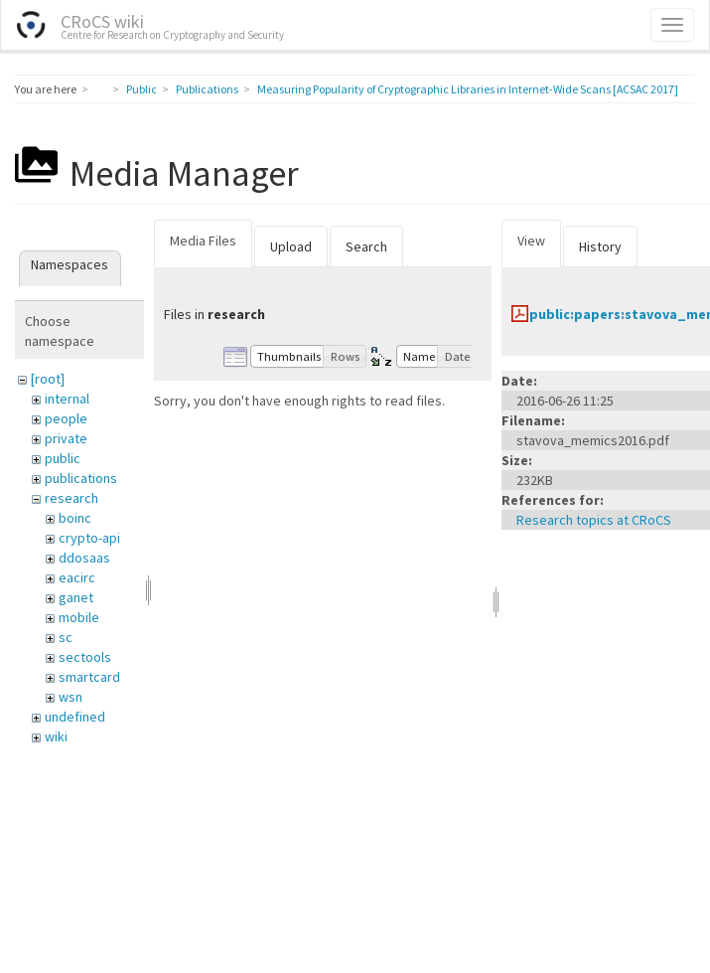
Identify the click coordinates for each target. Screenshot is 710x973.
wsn (70, 697)
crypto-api (89, 538)
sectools (85, 657)
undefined (75, 717)
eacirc (77, 577)
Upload (291, 246)
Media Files (203, 240)
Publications (207, 88)
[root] (48, 379)
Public (141, 88)
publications (81, 478)
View (531, 240)
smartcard (89, 677)
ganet (76, 597)
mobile (79, 617)
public (62, 458)
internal (67, 398)
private (66, 438)
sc (65, 637)
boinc (75, 518)
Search (366, 246)
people (66, 418)
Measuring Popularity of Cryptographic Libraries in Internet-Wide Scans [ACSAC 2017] (467, 88)
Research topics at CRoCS (593, 520)
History (600, 246)
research (71, 498)
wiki (56, 736)
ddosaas (84, 558)
